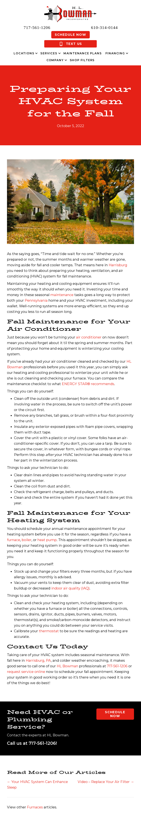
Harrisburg (118, 265)
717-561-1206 (37, 27)
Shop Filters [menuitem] (82, 60)
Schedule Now (70, 35)
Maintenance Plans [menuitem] (83, 53)
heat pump (47, 540)
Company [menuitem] (55, 60)
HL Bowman (67, 666)
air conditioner (88, 337)
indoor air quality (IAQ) (70, 588)
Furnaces (35, 807)
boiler (26, 540)
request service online (26, 672)
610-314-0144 (104, 27)
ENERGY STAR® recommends (88, 384)
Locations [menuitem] (24, 53)
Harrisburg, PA (38, 660)
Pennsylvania (36, 300)
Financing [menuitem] (115, 53)
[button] (36, 53)
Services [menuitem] (48, 53)
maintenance (61, 295)
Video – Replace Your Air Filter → (106, 782)
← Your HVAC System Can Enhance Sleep (37, 784)
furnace (13, 540)
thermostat (49, 631)
